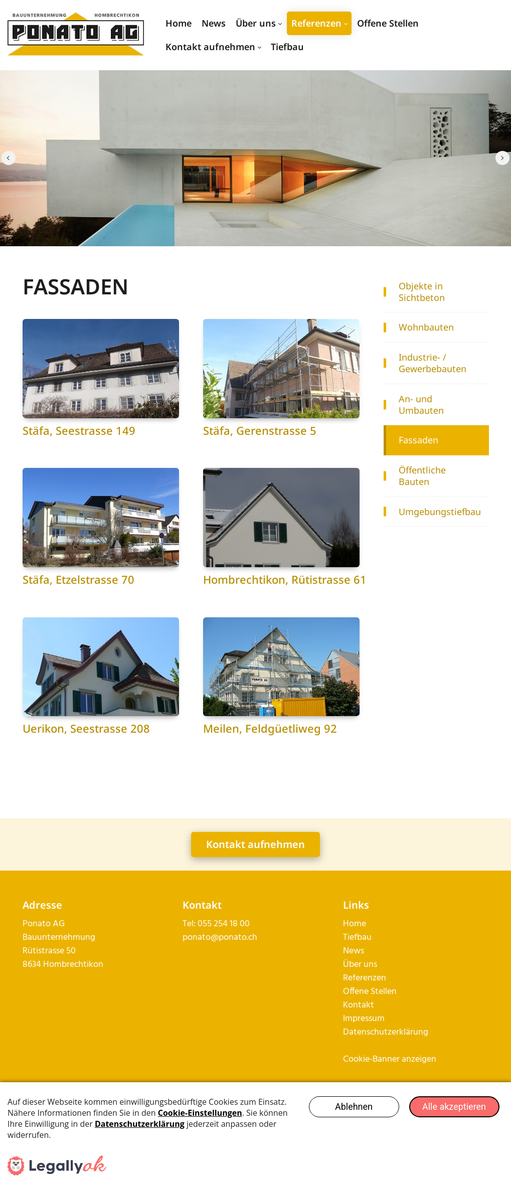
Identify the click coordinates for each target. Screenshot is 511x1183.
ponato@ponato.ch (220, 955)
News (353, 968)
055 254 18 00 (224, 941)
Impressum (364, 1036)
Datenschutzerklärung (385, 1050)
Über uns (360, 982)
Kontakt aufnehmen (255, 862)
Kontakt (358, 1023)
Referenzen (364, 995)
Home (354, 941)
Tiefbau (357, 955)
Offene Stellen (370, 1009)
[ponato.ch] (76, 35)
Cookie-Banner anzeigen (389, 1077)
